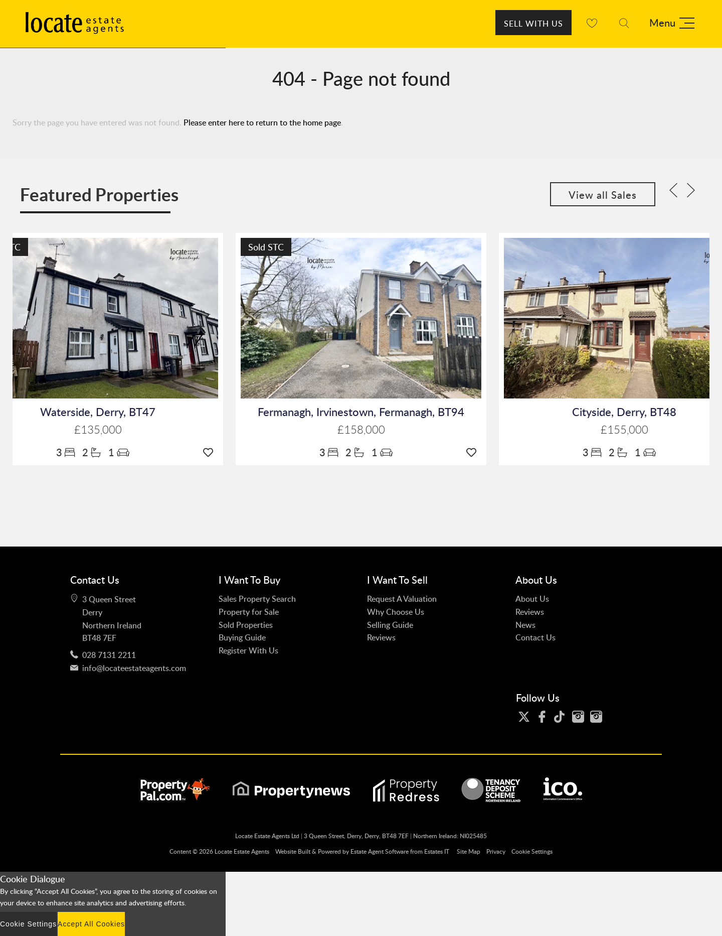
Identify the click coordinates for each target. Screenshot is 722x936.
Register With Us (248, 650)
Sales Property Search (257, 598)
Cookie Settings (532, 851)
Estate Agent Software (379, 851)
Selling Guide (390, 624)
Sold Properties (246, 624)
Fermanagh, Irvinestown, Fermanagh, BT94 (361, 412)
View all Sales (603, 195)
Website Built (292, 851)
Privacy (495, 851)
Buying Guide (242, 637)
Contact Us (535, 637)
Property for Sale (249, 611)
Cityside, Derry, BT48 (624, 412)
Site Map (468, 851)
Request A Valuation (402, 598)
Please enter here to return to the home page (262, 122)
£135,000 (98, 430)
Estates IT (436, 851)
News (525, 624)
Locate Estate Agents (242, 851)
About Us (532, 598)
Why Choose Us (395, 611)
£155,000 (624, 430)
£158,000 (361, 430)
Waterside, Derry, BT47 (97, 412)
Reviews (381, 637)
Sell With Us (533, 23)
